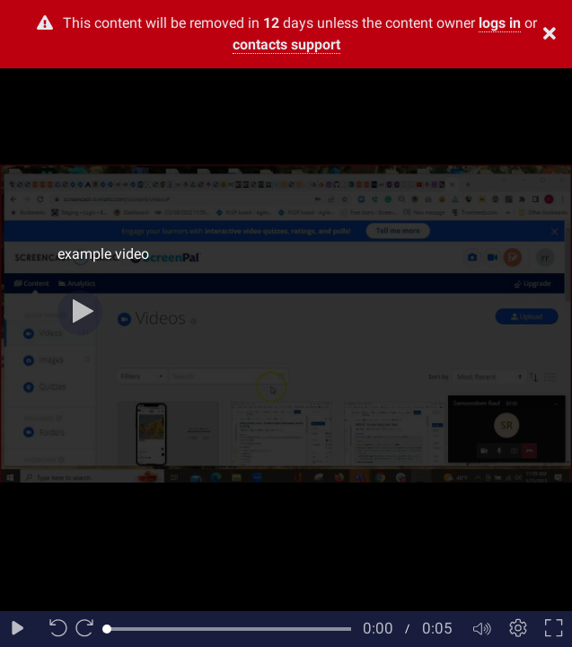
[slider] (229, 629)
